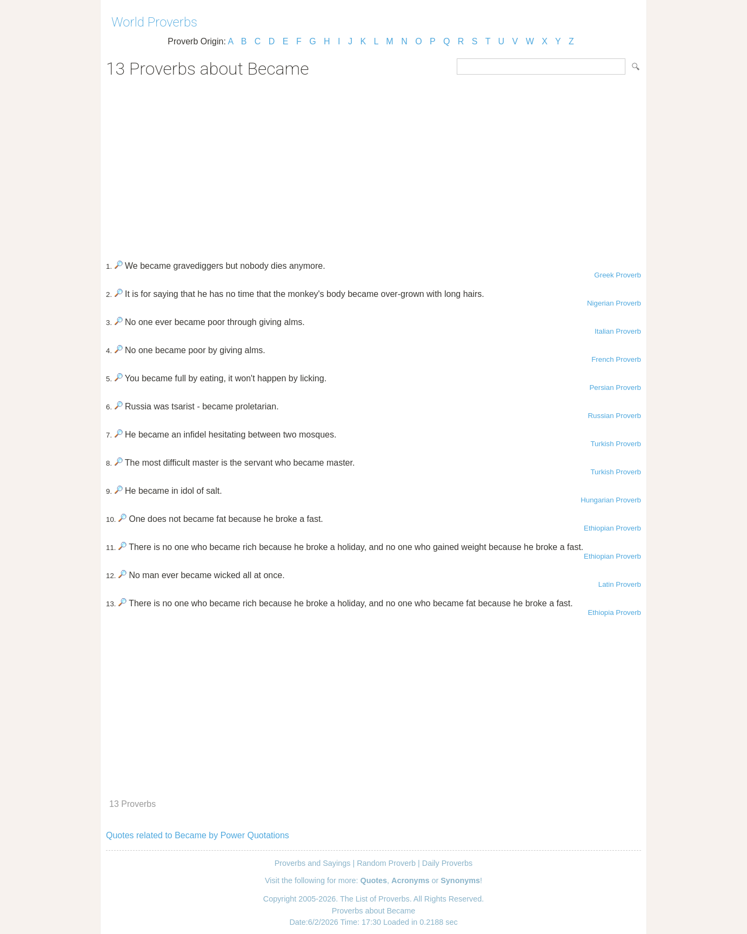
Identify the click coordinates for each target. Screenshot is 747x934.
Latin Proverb (619, 584)
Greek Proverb (617, 275)
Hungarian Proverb (611, 500)
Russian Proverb (614, 416)
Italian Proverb (618, 331)
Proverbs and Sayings (313, 863)
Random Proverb (386, 863)
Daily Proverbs (447, 863)
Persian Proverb (615, 387)
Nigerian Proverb (614, 303)
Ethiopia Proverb (614, 612)
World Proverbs (154, 22)
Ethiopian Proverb (612, 528)
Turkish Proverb (615, 444)
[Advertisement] (373, 165)
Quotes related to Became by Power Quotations (197, 835)
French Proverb (616, 359)
